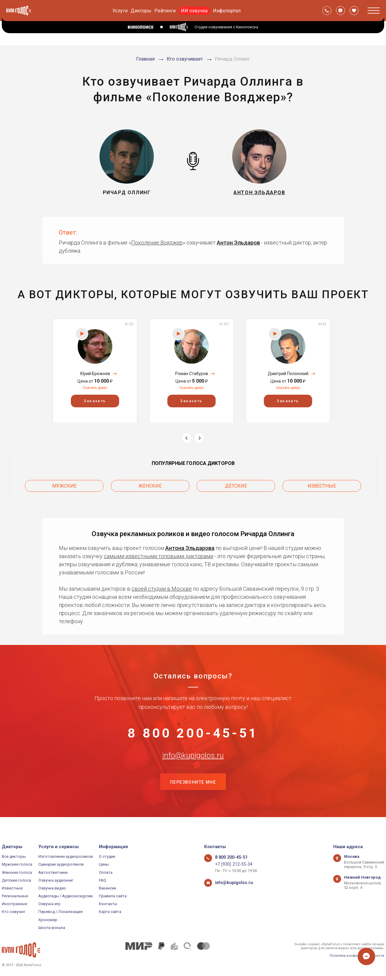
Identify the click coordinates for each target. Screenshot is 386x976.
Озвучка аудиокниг (55, 880)
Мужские (64, 484)
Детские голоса (16, 880)
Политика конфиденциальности (357, 956)
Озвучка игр (49, 904)
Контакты (108, 904)
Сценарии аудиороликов (61, 864)
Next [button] (199, 438)
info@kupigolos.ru (193, 763)
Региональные (15, 896)
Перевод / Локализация (60, 911)
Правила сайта (113, 896)
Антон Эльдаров (238, 242)
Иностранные (14, 904)
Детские (236, 484)
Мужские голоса (17, 864)
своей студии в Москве (161, 586)
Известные (322, 484)
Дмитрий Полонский (288, 373)
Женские (150, 484)
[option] (95, 370)
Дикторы (141, 11)
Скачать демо (95, 388)
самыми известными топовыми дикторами (158, 553)
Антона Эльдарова (189, 545)
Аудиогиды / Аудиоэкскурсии (65, 896)
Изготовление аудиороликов (65, 856)
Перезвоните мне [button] (193, 793)
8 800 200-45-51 (193, 733)
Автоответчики (53, 872)
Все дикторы (14, 856)
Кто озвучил (13, 911)
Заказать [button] (95, 401)
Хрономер (47, 920)
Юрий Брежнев (95, 373)
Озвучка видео (52, 888)
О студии (107, 856)
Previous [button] (186, 438)
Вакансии (107, 888)
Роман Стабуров (191, 373)
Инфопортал (227, 11)
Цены (104, 864)
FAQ (102, 880)
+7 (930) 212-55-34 (231, 864)
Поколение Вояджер (157, 242)
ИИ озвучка (194, 11)
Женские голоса (17, 872)
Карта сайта (110, 911)
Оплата (105, 872)
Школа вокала (51, 927)
